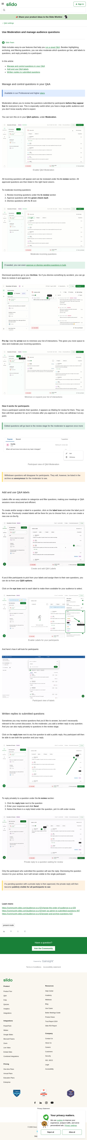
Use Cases (49, 1008)
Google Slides (8, 1034)
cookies (60, 1120)
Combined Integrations (11, 1056)
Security (48, 1056)
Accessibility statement (52, 967)
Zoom (5, 1043)
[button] (2, 5)
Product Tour (7, 991)
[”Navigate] (7, 980)
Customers (49, 1052)
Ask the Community (43, 948)
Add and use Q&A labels (17, 69)
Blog (46, 1004)
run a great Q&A (52, 47)
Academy (48, 995)
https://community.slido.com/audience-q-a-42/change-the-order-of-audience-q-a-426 (39, 908)
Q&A (5, 996)
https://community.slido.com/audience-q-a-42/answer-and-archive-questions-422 (37, 914)
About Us (48, 1043)
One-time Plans (8, 1069)
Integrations (7, 1013)
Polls (5, 1000)
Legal (47, 1065)
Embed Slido (7, 1052)
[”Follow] (35, 1104)
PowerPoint (7, 1026)
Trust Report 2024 (51, 1021)
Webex (5, 1030)
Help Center (49, 991)
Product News (50, 1017)
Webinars (48, 1000)
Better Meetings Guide (52, 1013)
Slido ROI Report (51, 1026)
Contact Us (49, 1038)
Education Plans (9, 1078)
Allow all (72, 1132)
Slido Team (10, 42)
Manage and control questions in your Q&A (26, 66)
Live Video (7, 1048)
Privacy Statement (43, 1108)
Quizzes (6, 1004)
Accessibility (49, 1069)
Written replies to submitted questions (23, 72)
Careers (48, 1047)
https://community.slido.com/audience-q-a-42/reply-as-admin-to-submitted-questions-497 (41, 911)
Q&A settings (9, 23)
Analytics (6, 1009)
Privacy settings (71, 1125)
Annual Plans (7, 1073)
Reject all (50, 1132)
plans (42, 93)
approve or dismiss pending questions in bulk (46, 265)
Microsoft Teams (9, 1039)
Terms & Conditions (33, 967)
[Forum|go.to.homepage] (11, 4)
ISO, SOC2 (49, 1060)
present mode (8, 925)
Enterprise (6, 1082)
